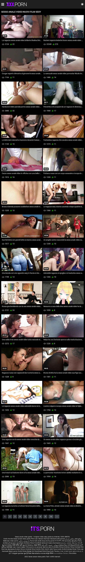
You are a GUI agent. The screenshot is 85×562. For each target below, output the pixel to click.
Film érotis (72, 553)
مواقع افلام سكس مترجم (73, 539)
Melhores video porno (10, 541)
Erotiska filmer (29, 543)
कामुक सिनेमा (38, 545)
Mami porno (13, 551)
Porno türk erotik (36, 541)
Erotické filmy (31, 549)
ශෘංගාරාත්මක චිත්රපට (61, 553)
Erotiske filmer (71, 549)
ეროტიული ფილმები (16, 543)
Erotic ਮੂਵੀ (79, 545)
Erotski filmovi (20, 549)
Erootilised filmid (41, 551)
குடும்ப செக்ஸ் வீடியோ (69, 543)
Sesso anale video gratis (22, 539)
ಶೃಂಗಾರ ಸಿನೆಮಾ (7, 545)
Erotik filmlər (22, 551)
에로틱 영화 (49, 549)
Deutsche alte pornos (57, 539)
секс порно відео (19, 547)
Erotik (64, 549)
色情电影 (9, 547)
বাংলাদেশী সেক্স (59, 541)
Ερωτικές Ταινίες (53, 551)
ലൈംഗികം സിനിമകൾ (67, 545)
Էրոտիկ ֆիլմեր (71, 541)
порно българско (54, 543)
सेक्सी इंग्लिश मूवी (17, 545)
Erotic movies (8, 539)
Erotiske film (79, 547)
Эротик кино (47, 547)
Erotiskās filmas (58, 547)
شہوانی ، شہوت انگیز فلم (50, 545)
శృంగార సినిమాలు (28, 545)
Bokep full (30, 551)
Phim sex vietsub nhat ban (40, 539)
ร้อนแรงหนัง (57, 549)
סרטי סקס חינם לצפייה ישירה (70, 551)
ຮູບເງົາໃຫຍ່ (28, 553)
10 (51, 517)
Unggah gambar (18, 553)
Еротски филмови (8, 549)
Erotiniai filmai (69, 547)
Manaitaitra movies (39, 553)
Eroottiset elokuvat (41, 543)
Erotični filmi (40, 549)
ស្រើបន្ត (3, 547)
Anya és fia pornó (48, 541)
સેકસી (80, 543)
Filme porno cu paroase (34, 547)
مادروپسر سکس (24, 541)
